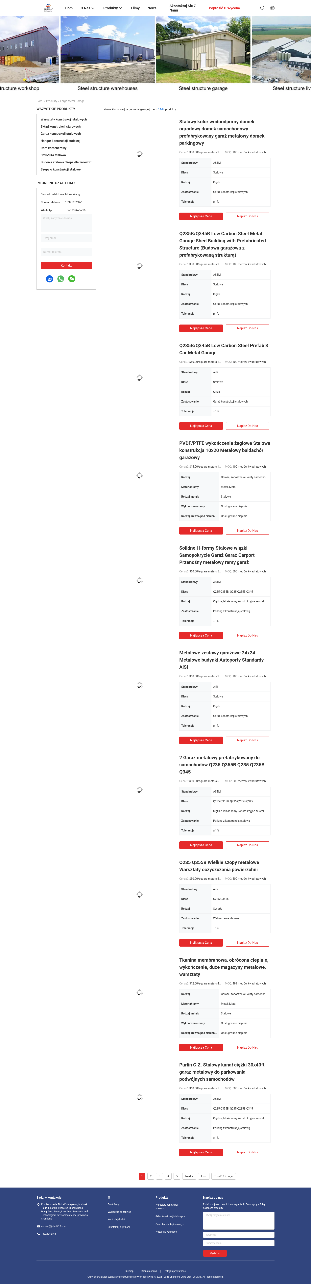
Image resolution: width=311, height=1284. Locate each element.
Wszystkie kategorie (166, 1231)
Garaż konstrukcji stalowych (61, 134)
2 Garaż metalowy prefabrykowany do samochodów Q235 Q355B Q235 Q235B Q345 (222, 765)
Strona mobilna (149, 1271)
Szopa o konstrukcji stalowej (61, 169)
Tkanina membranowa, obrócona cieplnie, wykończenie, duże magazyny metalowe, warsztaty (223, 967)
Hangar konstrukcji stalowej (60, 141)
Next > (189, 1176)
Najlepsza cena (201, 216)
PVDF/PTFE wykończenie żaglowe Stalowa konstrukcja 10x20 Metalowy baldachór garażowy (224, 450)
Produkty (51, 101)
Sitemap (129, 1271)
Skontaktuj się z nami (119, 1227)
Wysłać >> (215, 1253)
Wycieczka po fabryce (119, 1212)
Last (203, 1176)
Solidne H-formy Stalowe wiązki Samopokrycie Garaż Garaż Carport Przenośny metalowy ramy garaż (217, 555)
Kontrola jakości (116, 1219)
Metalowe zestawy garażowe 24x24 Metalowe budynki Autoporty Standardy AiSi (221, 660)
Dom (39, 101)
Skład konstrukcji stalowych (61, 126)
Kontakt (66, 265)
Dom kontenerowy (53, 148)
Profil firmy (113, 1204)
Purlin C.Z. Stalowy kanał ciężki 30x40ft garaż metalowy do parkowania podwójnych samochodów (222, 1072)
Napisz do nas (247, 216)
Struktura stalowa (53, 155)
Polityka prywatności (175, 1271)
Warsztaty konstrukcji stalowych (64, 119)
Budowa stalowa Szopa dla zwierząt (66, 162)
